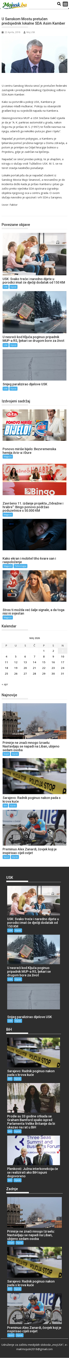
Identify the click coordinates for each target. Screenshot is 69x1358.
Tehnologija (20, 566)
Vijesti (13, 286)
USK (8, 212)
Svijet (6, 753)
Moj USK (29, 32)
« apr (5, 684)
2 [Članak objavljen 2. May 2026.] (53, 651)
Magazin (8, 456)
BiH (5, 805)
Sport (6, 856)
